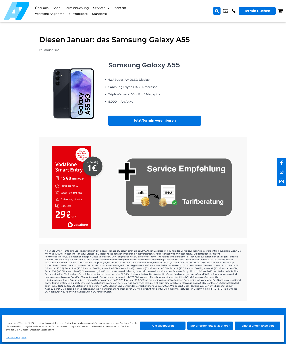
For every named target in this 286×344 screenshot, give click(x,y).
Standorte (99, 14)
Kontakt (120, 8)
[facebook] (281, 162)
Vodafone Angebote (49, 14)
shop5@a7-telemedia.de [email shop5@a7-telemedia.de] (225, 11)
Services (101, 8)
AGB (24, 337)
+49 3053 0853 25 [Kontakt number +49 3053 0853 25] (234, 11)
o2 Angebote (78, 14)
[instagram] (281, 172)
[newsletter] (281, 181)
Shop (57, 8)
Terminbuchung (77, 8)
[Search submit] (217, 11)
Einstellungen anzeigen (257, 325)
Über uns (42, 8)
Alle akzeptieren (163, 325)
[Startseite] (16, 11)
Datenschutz (13, 337)
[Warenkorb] (280, 11)
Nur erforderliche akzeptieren (210, 325)
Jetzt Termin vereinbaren (154, 120)
